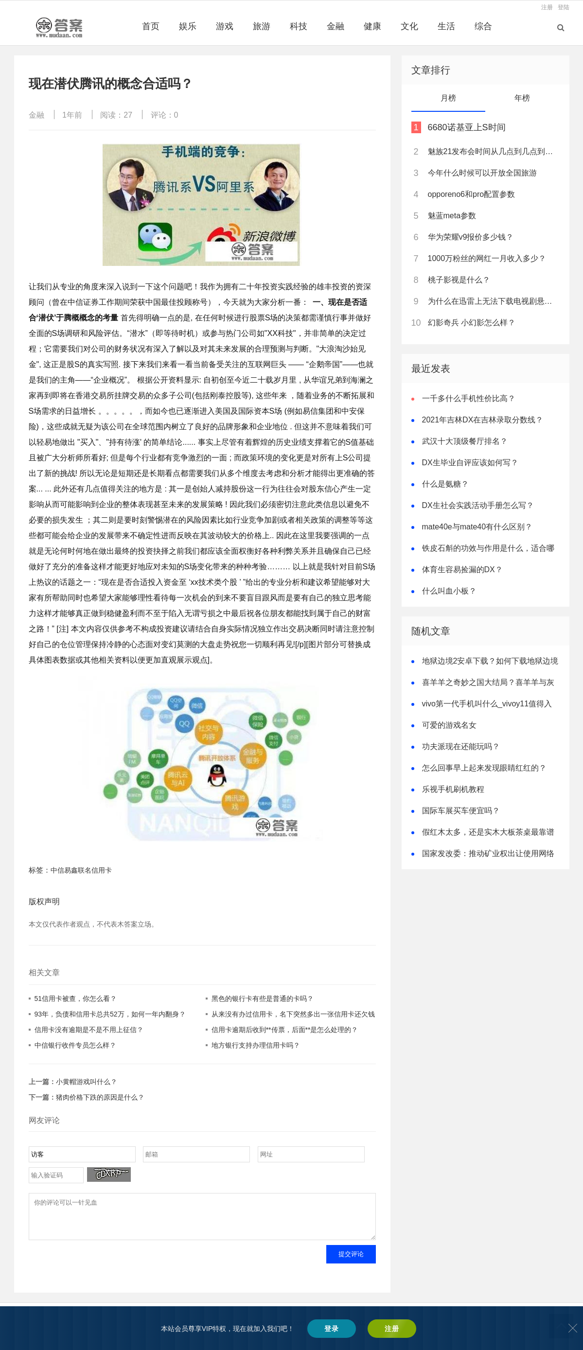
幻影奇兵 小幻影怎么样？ (471, 322)
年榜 (522, 98)
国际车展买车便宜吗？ (461, 810)
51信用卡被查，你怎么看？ (76, 998)
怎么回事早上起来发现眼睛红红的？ (484, 768)
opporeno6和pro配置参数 (471, 194)
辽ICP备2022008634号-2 (369, 1330)
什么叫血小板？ (449, 591)
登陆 (563, 7)
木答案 (319, 1330)
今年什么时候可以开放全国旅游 (482, 173)
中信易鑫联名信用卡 (81, 870)
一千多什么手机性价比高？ (468, 398)
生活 (446, 26)
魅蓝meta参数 (452, 215)
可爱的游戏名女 (449, 725)
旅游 (261, 26)
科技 (298, 26)
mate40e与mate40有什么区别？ (477, 527)
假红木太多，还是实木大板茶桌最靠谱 (488, 832)
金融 (335, 26)
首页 (150, 26)
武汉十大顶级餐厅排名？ (465, 441)
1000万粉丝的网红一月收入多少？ (487, 258)
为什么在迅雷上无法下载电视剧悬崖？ (493, 301)
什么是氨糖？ (445, 484)
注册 (547, 7)
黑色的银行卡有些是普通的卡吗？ (263, 998)
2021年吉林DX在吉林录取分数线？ (483, 420)
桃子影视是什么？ (459, 280)
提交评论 (351, 1261)
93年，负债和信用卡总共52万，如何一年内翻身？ (110, 1014)
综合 (483, 26)
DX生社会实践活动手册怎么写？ (478, 505)
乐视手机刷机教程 (453, 789)
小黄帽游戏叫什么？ (86, 1082)
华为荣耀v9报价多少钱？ (471, 237)
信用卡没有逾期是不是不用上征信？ (89, 1030)
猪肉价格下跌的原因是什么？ (100, 1097)
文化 (409, 26)
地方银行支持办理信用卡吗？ (256, 1045)
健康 (372, 26)
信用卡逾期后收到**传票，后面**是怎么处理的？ (285, 1030)
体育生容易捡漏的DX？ (462, 569)
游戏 (224, 26)
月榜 (448, 98)
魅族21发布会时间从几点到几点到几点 (493, 151)
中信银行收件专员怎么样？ (75, 1045)
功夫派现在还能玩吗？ (461, 746)
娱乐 (187, 26)
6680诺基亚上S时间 (467, 127)
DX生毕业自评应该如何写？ (470, 462)
